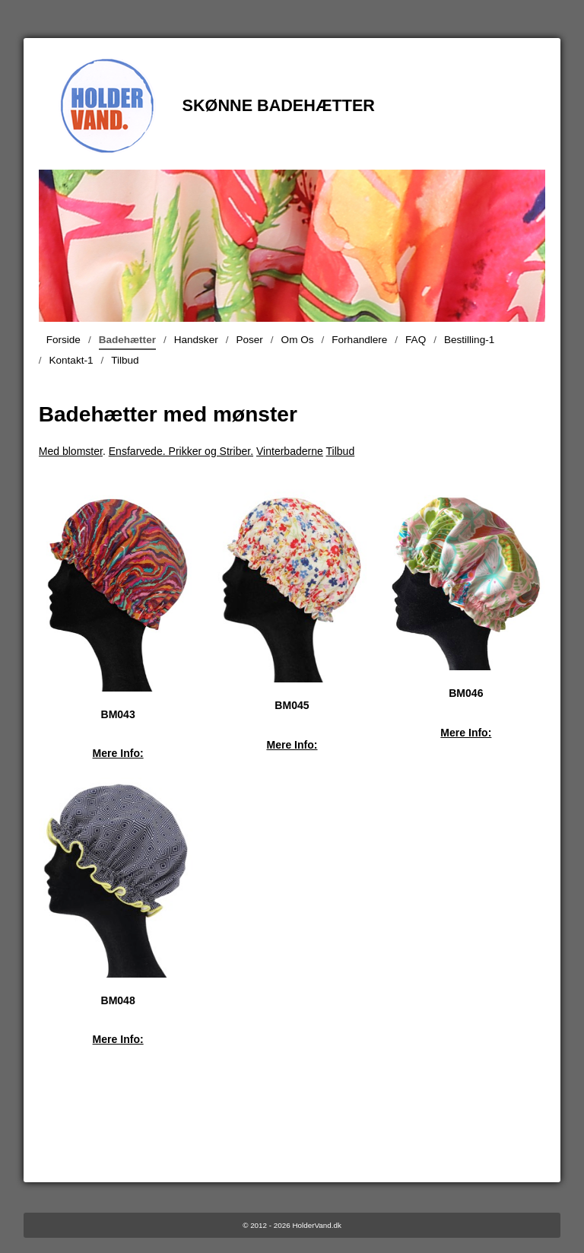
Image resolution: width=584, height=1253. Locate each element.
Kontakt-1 (71, 360)
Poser (249, 339)
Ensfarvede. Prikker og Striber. (181, 451)
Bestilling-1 (469, 339)
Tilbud (124, 360)
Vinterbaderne (289, 451)
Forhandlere (359, 339)
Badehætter (127, 342)
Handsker (196, 339)
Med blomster (71, 451)
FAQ (415, 339)
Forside (63, 339)
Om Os (297, 339)
